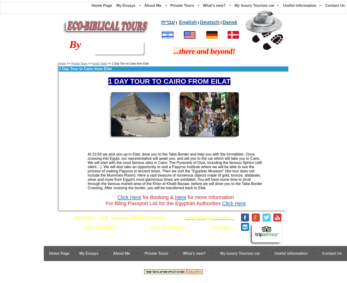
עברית (168, 22)
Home (62, 63)
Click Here (129, 197)
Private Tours (79, 63)
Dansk (230, 22)
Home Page (102, 5)
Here (180, 197)
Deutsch (209, 22)
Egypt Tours (99, 63)
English (188, 22)
